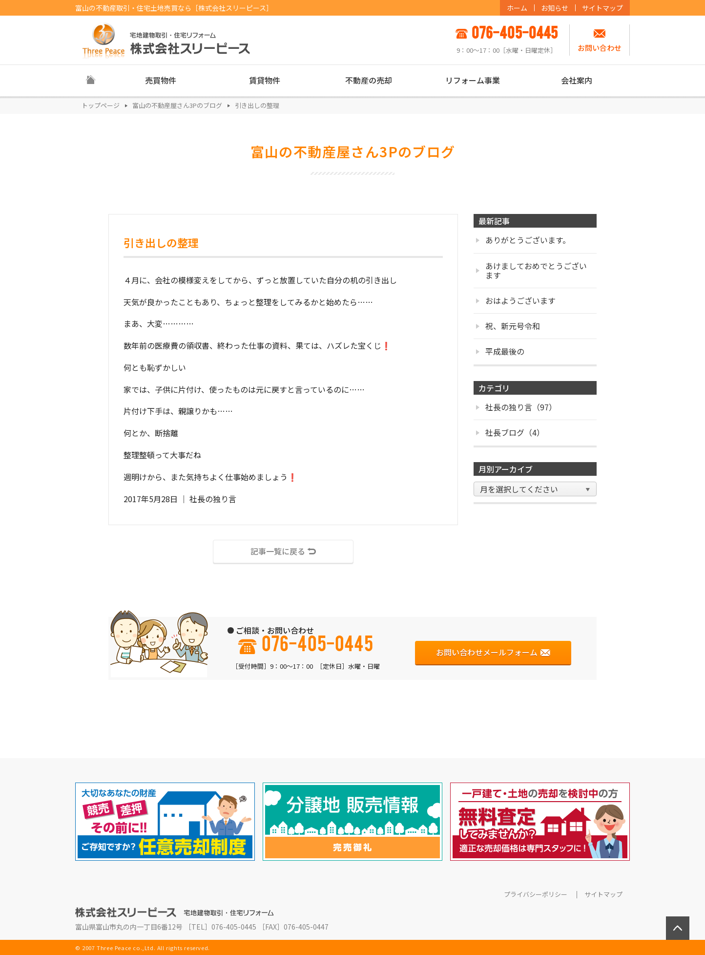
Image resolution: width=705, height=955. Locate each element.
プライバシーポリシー (535, 894)
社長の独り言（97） (516, 407)
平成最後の (500, 351)
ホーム (517, 8)
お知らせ (554, 8)
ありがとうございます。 (523, 240)
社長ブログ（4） (510, 432)
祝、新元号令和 (508, 326)
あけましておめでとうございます (531, 270)
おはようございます (516, 300)
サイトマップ (602, 8)
